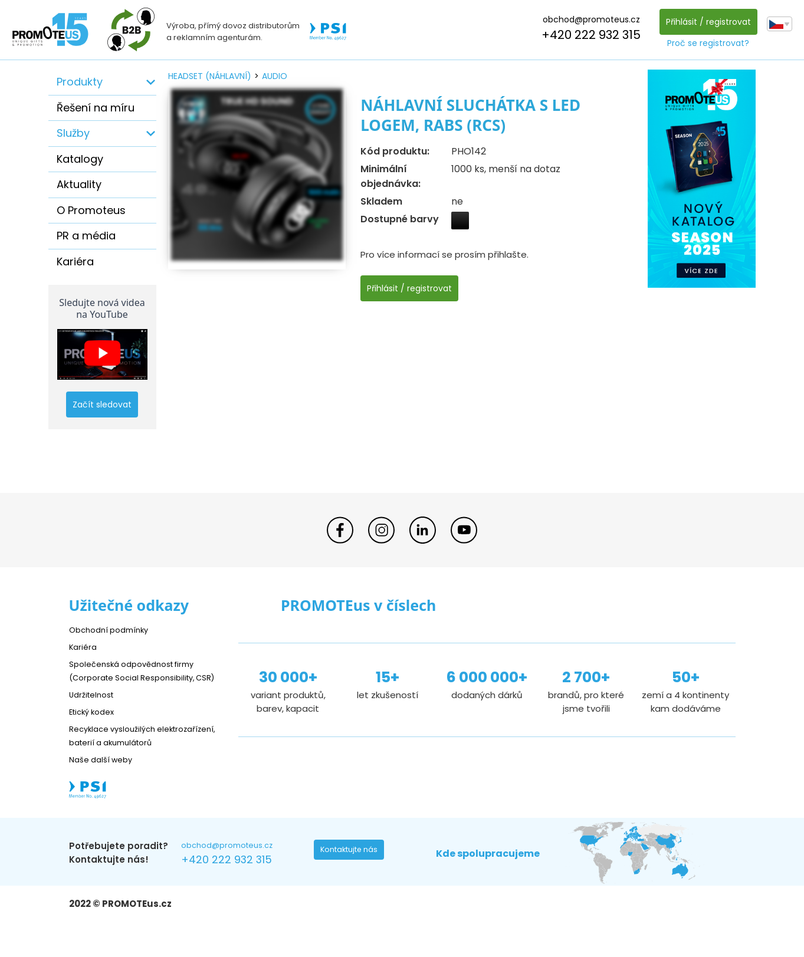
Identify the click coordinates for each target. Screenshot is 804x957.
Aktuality (79, 184)
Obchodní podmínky (113, 629)
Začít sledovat (102, 404)
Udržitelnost (95, 708)
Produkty (80, 81)
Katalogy (80, 159)
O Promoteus (91, 210)
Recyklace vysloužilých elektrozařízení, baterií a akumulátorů (122, 755)
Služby (73, 133)
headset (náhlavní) (209, 76)
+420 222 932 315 (588, 35)
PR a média (86, 235)
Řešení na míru (95, 107)
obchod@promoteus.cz (587, 19)
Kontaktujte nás (352, 880)
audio (274, 76)
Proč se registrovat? (705, 43)
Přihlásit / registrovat (704, 22)
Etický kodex (95, 725)
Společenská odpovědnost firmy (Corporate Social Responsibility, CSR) (140, 677)
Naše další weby (104, 786)
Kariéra (75, 261)
